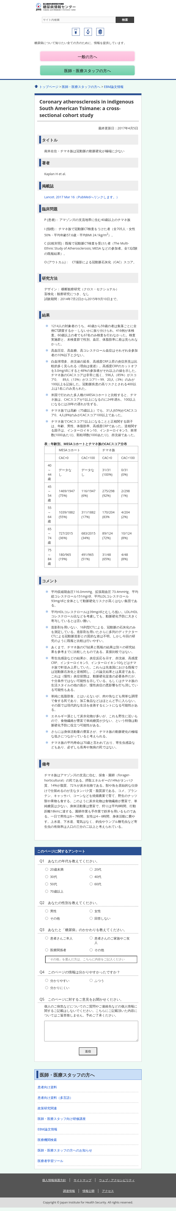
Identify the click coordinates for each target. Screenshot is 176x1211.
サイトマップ (82, 1183)
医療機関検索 (47, 1143)
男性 (53, 911)
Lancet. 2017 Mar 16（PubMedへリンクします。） (81, 197)
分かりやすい (59, 980)
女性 (97, 911)
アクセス (108, 1194)
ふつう (99, 980)
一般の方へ (87, 56)
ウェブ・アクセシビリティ (117, 1183)
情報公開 (88, 1194)
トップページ (48, 86)
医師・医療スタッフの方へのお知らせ (65, 1153)
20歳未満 (56, 869)
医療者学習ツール (50, 1164)
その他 (55, 918)
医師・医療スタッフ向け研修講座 (62, 1122)
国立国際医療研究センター (100, 32)
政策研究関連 (47, 1111)
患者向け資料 (47, 1090)
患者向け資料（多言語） (55, 1101)
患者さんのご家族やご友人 (112, 940)
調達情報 (69, 1194)
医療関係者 (58, 950)
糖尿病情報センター (64, 7)
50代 (53, 884)
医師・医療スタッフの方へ (87, 70)
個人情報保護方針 (54, 1183)
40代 (97, 876)
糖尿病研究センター (76, 32)
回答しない (102, 918)
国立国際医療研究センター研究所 (88, 32)
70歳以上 (56, 891)
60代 (97, 884)
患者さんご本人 (61, 938)
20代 (97, 869)
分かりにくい (59, 988)
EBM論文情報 (114, 86)
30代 (53, 876)
